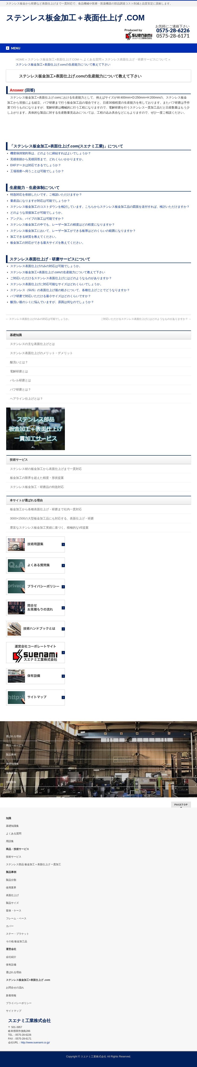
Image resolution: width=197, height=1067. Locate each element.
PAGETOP (181, 804)
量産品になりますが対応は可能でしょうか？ (40, 200)
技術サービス (13, 856)
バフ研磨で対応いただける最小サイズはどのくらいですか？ (50, 296)
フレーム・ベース (16, 918)
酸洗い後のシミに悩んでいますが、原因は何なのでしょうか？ (52, 302)
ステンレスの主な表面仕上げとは (32, 344)
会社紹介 (11, 956)
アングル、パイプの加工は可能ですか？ (37, 218)
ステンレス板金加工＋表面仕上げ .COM (75, 17)
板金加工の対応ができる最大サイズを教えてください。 (47, 242)
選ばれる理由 (13, 736)
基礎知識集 (12, 763)
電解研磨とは (19, 371)
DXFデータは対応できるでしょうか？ (35, 165)
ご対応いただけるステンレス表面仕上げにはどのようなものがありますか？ (61, 278)
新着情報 (11, 782)
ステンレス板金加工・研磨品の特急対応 (37, 487)
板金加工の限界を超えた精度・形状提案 (37, 477)
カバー (10, 926)
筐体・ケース (13, 910)
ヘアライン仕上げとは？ (26, 398)
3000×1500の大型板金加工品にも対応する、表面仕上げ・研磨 (52, 518)
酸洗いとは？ (19, 362)
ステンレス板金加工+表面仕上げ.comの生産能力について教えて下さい (57, 272)
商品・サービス (15, 745)
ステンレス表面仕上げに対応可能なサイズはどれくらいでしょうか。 (56, 284)
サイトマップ (13, 1010)
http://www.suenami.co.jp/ (35, 1042)
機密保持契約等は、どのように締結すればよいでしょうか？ (50, 153)
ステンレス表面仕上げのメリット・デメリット (41, 353)
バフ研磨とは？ (20, 389)
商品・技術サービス (17, 849)
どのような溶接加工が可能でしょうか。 (37, 212)
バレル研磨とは (20, 380)
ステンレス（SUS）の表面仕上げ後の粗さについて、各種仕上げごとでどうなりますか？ (70, 290)
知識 (8, 818)
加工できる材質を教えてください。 (34, 236)
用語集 (10, 841)
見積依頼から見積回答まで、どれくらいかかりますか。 (47, 159)
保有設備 (11, 772)
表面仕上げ (12, 895)
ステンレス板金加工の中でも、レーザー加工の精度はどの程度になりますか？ (62, 224)
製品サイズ (12, 902)
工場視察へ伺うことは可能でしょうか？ (37, 171)
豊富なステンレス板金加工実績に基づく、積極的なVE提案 (49, 527)
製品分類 (11, 879)
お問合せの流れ (15, 987)
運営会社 (11, 949)
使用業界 (11, 887)
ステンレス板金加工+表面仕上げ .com (28, 979)
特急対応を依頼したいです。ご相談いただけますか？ (46, 194)
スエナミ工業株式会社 (94, 1056)
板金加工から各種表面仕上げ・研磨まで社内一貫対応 (46, 509)
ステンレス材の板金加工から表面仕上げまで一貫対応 (46, 469)
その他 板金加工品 (16, 941)
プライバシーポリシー (19, 1003)
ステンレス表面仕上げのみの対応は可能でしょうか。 (46, 266)
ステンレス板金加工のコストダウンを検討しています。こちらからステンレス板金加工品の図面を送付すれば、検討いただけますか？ (100, 206)
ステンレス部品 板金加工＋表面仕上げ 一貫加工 (33, 864)
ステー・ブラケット (17, 933)
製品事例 (11, 754)
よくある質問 (13, 833)
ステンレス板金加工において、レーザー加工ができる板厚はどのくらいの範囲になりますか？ (73, 230)
